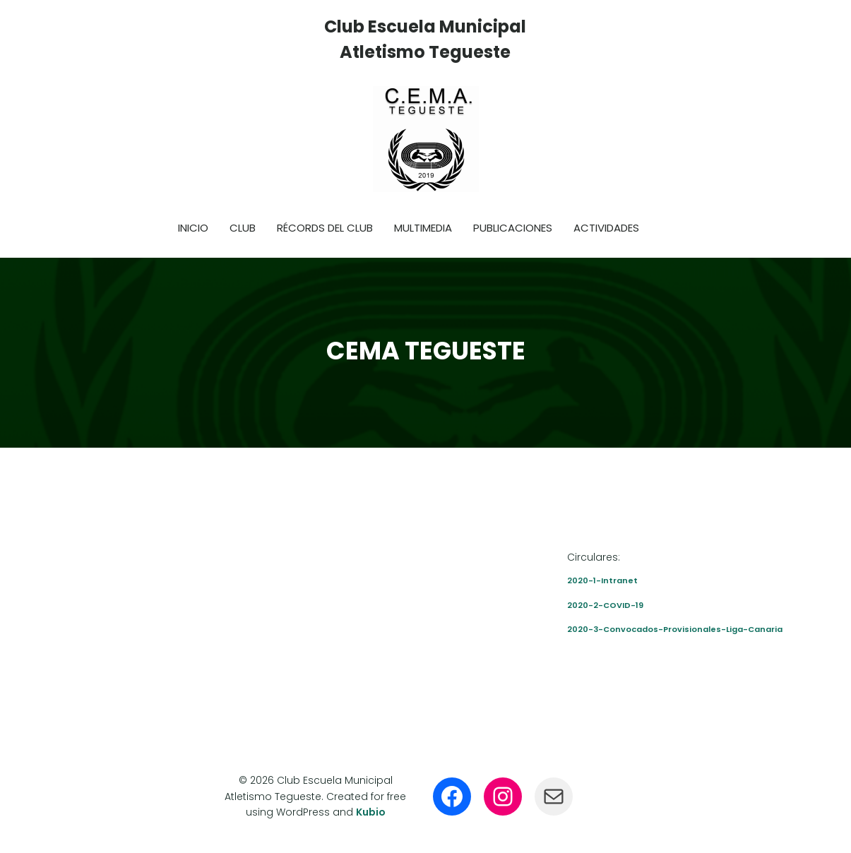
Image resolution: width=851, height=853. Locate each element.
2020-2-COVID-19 (605, 605)
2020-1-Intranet (602, 580)
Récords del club (325, 227)
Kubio (371, 812)
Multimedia (423, 227)
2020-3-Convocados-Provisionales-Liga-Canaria (674, 629)
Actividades (606, 227)
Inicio (193, 227)
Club (243, 227)
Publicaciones (512, 227)
